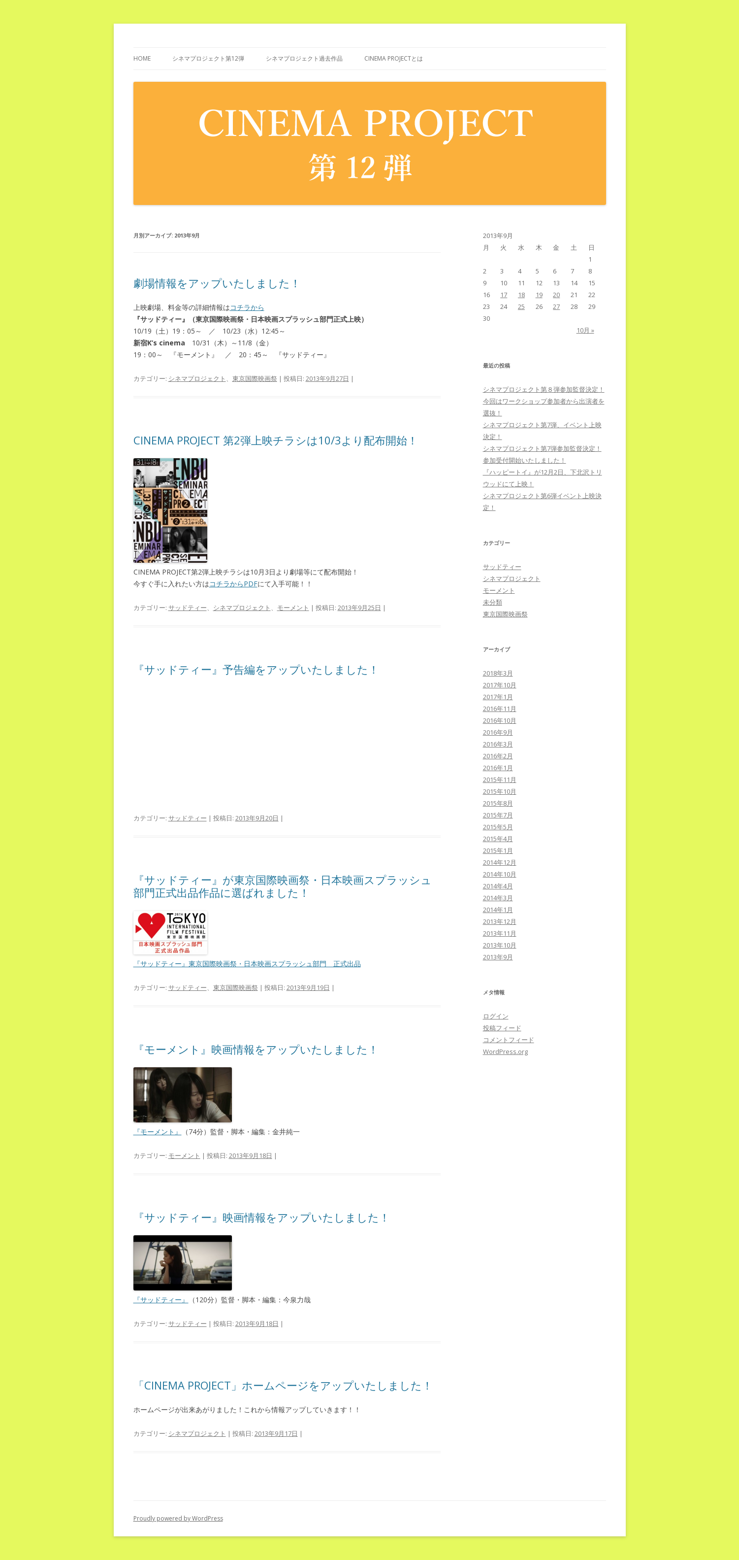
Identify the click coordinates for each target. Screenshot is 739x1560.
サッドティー (187, 607)
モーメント (293, 607)
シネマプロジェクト (197, 378)
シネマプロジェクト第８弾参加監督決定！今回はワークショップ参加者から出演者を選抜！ (544, 401)
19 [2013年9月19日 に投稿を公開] (539, 294)
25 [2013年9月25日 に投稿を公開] (521, 306)
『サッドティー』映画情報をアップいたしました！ (261, 1217)
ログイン (496, 1016)
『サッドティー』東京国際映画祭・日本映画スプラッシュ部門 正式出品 (247, 963)
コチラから (247, 307)
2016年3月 (498, 744)
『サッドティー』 (161, 1299)
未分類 (492, 602)
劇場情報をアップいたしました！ (217, 282)
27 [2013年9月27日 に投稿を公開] (556, 306)
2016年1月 (498, 767)
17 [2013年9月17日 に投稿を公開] (503, 294)
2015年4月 (498, 838)
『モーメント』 (157, 1131)
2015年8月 (498, 803)
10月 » (585, 330)
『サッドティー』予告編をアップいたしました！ (256, 669)
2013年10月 (499, 945)
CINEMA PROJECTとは (393, 58)
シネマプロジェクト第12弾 (208, 58)
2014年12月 (499, 862)
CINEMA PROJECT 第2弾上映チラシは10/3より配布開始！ (275, 440)
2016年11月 (499, 708)
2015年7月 (498, 815)
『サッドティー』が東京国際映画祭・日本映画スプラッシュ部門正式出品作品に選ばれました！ (282, 886)
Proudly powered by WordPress (178, 1518)
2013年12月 (499, 921)
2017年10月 (499, 684)
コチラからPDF (233, 583)
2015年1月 (498, 850)
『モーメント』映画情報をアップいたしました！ (256, 1049)
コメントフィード (508, 1039)
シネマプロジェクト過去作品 (304, 58)
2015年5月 (498, 826)
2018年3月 (498, 673)
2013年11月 (499, 933)
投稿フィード (502, 1027)
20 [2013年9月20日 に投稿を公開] (556, 294)
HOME (142, 58)
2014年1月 (498, 909)
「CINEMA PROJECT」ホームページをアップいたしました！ (283, 1385)
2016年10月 (499, 720)
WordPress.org (505, 1051)
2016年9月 (498, 732)
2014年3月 (498, 897)
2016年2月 (498, 755)
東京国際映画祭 (254, 378)
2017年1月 (498, 696)
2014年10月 (499, 874)
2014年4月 (498, 886)
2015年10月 (499, 791)
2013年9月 (498, 956)
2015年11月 (499, 779)
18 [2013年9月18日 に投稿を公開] (521, 294)
